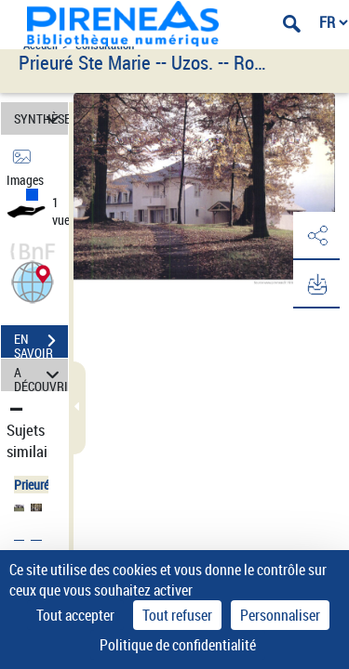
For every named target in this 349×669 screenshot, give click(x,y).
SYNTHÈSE (41, 118)
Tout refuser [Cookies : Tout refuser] (177, 615)
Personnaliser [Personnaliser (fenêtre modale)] (280, 615)
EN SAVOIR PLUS (41, 343)
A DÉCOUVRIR (41, 375)
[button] (32, 280)
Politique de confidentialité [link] (178, 645)
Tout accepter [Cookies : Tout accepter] (75, 615)
